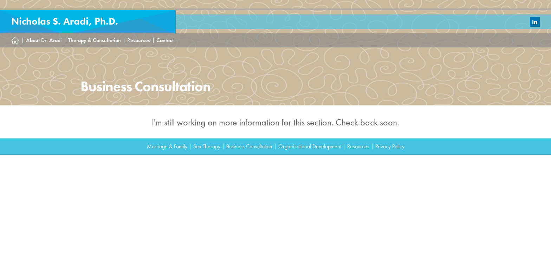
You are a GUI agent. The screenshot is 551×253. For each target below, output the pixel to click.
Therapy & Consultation (94, 40)
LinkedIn (535, 22)
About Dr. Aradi (44, 40)
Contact (165, 40)
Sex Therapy (206, 146)
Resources (138, 40)
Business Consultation (249, 146)
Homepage (17, 40)
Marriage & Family (167, 146)
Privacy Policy (389, 146)
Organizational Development (309, 146)
